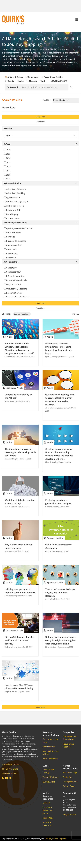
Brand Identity (11, 218)
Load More (40, 707)
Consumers (10, 249)
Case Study (10, 267)
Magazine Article (12, 284)
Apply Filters (40, 117)
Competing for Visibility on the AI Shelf (18, 396)
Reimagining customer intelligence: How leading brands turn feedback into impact (58, 348)
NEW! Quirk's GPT (59, 81)
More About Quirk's (10, 764)
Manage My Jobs (70, 781)
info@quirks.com (69, 815)
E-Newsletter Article (14, 276)
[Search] (45, 87)
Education (10, 257)
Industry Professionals (15, 280)
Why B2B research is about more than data (18, 546)
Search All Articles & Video (50, 752)
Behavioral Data (12, 210)
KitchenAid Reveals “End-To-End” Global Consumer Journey (19, 640)
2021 (7, 170)
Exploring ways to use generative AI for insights (58, 502)
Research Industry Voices (16, 297)
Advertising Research (15, 189)
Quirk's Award (49, 781)
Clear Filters (40, 121)
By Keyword (12, 87)
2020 (7, 174)
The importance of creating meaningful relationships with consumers (20, 452)
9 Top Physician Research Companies (58, 546)
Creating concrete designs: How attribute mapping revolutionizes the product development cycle (59, 454)
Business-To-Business (15, 240)
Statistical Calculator (47, 823)
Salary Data (48, 817)
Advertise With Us (9, 773)
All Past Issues (49, 746)
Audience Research (14, 205)
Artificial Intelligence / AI (16, 201)
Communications (13, 245)
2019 (7, 179)
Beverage (9, 236)
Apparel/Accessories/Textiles (18, 228)
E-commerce (11, 253)
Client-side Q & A (12, 271)
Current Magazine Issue (50, 740)
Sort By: (46, 100)
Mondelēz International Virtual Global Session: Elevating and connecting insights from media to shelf (19, 348)
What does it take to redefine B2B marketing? (19, 502)
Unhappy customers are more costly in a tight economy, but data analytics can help (60, 640)
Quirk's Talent (69, 786)
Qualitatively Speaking (15, 288)
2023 (7, 162)
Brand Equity (11, 214)
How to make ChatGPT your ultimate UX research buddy (19, 686)
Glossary (46, 802)
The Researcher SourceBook (70, 737)
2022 (7, 166)
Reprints (62, 838)
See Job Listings (70, 772)
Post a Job (67, 777)
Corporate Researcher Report (48, 810)
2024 (7, 158)
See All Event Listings (48, 771)
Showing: (6, 313)
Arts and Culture (12, 232)
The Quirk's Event (10, 768)
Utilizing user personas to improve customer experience (20, 591)
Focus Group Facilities (68, 745)
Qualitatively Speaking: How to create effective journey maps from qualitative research (59, 399)
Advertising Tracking (14, 193)
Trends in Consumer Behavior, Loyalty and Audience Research (60, 592)
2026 (7, 149)
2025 (7, 153)
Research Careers (13, 292)
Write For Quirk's (50, 758)
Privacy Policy (52, 838)
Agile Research (12, 197)
